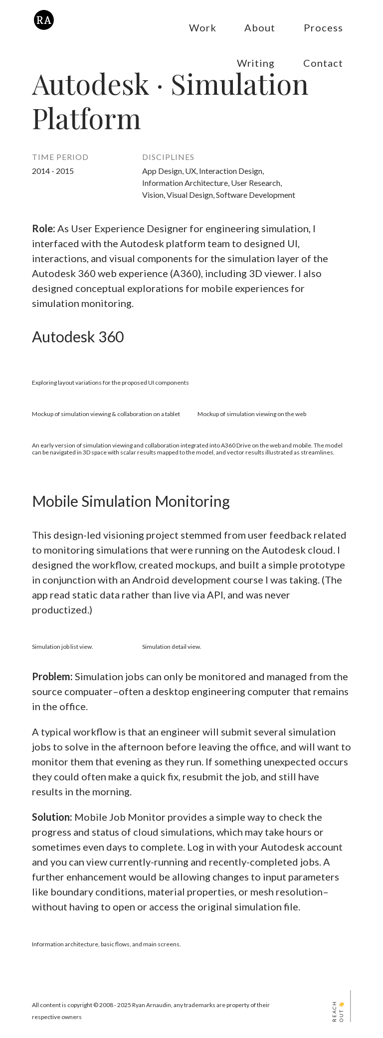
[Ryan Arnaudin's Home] (44, 28)
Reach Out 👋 (338, 1011)
